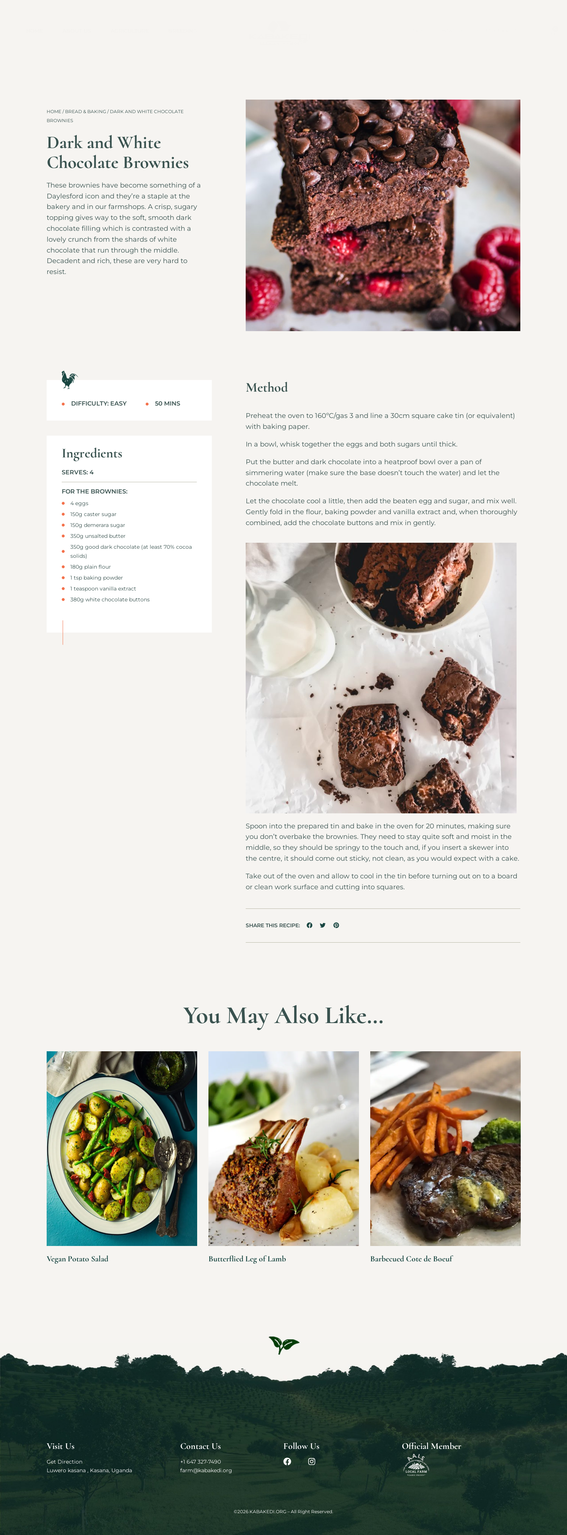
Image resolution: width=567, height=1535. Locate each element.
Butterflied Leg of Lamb (251, 1258)
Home (34, 30)
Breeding (182, 30)
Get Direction (64, 1461)
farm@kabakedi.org (206, 1470)
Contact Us (450, 30)
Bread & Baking (85, 111)
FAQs (418, 30)
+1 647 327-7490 (200, 1461)
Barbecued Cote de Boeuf (415, 1258)
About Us (76, 30)
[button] (310, 925)
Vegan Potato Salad (81, 1258)
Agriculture (130, 30)
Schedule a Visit (497, 30)
